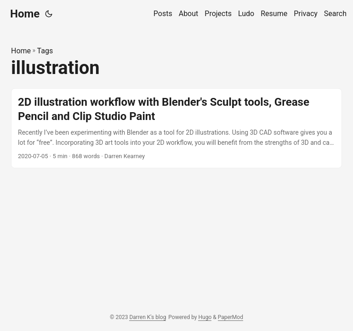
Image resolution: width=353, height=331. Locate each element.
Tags (45, 50)
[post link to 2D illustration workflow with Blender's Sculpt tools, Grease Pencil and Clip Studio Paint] (176, 128)
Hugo (204, 317)
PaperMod (230, 317)
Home (25, 13)
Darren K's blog (147, 317)
